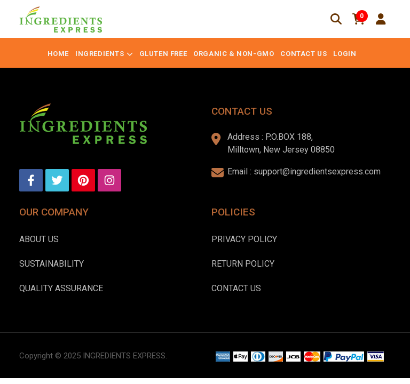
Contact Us (303, 54)
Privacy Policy (244, 239)
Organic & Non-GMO (233, 54)
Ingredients (99, 54)
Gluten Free (163, 54)
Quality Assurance (61, 288)
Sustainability (51, 264)
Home (58, 54)
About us (39, 239)
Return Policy (242, 264)
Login (344, 54)
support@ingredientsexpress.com (317, 171)
